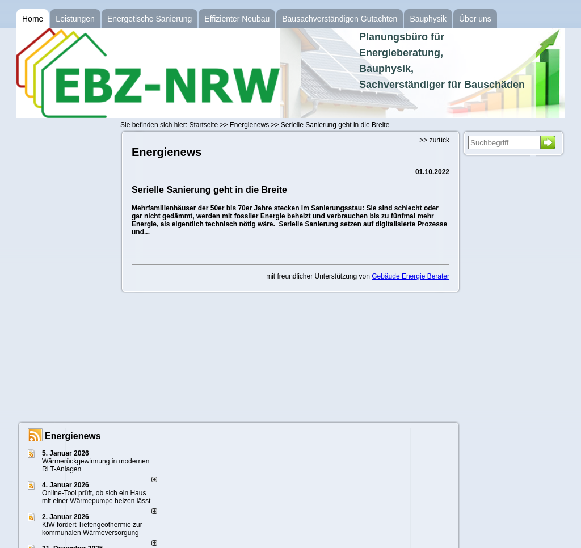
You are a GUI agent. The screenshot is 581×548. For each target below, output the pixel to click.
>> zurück (434, 140)
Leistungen (75, 18)
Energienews (73, 436)
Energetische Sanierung (149, 18)
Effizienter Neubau (237, 18)
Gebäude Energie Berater (410, 276)
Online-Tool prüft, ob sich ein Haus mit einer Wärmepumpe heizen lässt (96, 497)
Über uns (475, 18)
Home (32, 18)
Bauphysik (428, 18)
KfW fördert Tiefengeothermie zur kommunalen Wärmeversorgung (92, 529)
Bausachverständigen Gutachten (339, 18)
